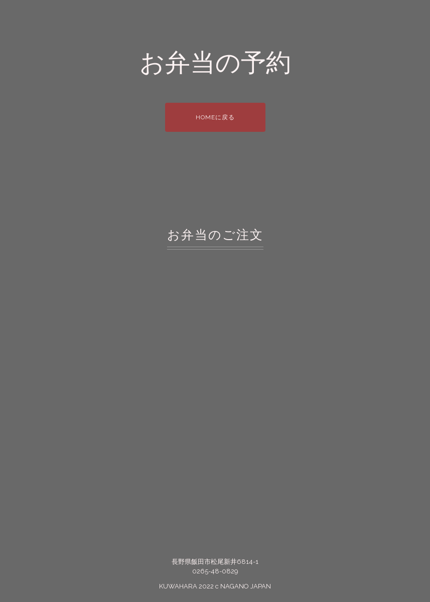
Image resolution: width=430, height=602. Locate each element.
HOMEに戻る (215, 117)
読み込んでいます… (215, 382)
